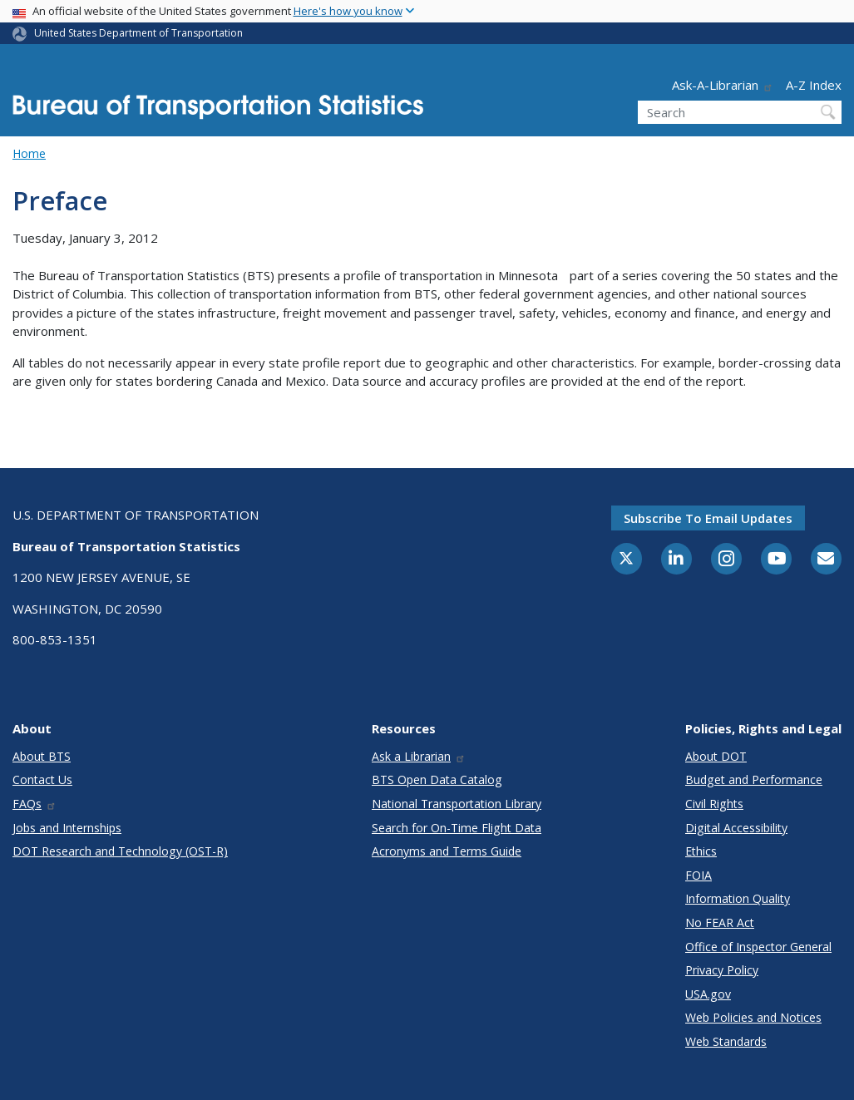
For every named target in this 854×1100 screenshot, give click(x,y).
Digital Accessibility (736, 828)
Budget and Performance (753, 779)
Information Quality (737, 898)
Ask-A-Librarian (722, 84)
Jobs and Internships (66, 828)
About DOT (716, 756)
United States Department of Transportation (138, 33)
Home (29, 153)
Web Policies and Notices (753, 1017)
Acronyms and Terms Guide (446, 851)
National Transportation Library (456, 803)
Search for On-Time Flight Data (456, 828)
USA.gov (708, 994)
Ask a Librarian (419, 756)
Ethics (701, 851)
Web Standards (726, 1041)
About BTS (41, 756)
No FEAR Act (719, 922)
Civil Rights (714, 803)
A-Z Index (814, 84)
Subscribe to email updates (708, 518)
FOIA (698, 875)
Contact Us (42, 779)
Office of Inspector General (758, 946)
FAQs (34, 803)
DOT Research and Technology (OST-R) (120, 851)
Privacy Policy (721, 970)
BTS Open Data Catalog (437, 779)
